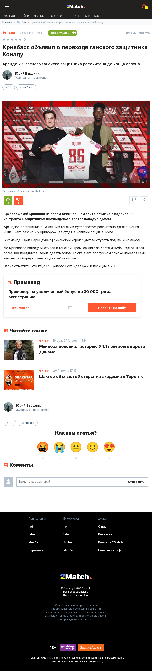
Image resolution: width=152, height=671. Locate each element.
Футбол (40, 16)
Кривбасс (26, 87)
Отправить (136, 481)
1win (31, 526)
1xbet (32, 534)
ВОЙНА (24, 16)
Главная (8, 16)
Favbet (68, 542)
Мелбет (34, 542)
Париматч (35, 550)
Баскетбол (91, 16)
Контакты (105, 534)
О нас (102, 526)
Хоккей (56, 16)
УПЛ (8, 87)
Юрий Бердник (27, 73)
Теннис (73, 16)
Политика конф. (109, 550)
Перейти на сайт (112, 308)
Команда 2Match (110, 542)
